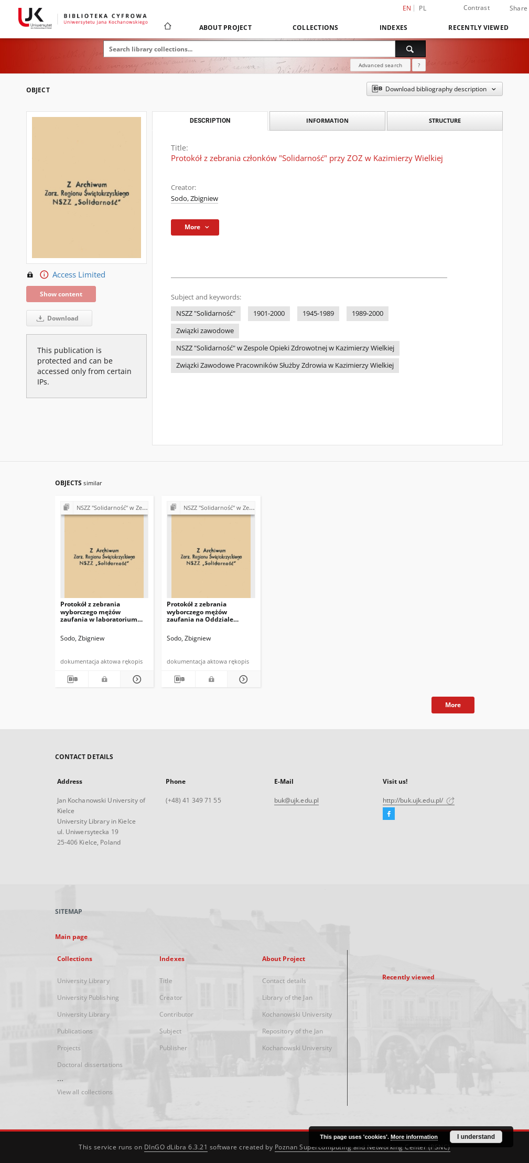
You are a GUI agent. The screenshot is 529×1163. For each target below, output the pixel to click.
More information (414, 1137)
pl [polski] (422, 8)
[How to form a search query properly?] (419, 65)
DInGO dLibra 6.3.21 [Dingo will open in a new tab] (176, 1147)
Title (165, 980)
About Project (225, 27)
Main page (71, 936)
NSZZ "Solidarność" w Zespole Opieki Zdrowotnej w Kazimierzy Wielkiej (285, 348)
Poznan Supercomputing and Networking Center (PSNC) (362, 1147)
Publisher (173, 1047)
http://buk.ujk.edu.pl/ (419, 800)
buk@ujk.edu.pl (296, 800)
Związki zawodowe (205, 330)
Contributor (176, 1014)
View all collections (85, 1091)
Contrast (476, 7)
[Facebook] (389, 814)
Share (518, 8)
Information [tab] (327, 120)
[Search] (410, 48)
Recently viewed (478, 27)
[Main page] (167, 27)
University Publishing (88, 997)
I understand (476, 1136)
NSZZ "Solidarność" (205, 313)
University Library (83, 980)
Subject (170, 1031)
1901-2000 (269, 313)
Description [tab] (210, 120)
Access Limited (65, 275)
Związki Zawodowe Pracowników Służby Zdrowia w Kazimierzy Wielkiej (285, 365)
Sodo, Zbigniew (194, 198)
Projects (69, 1047)
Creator (170, 997)
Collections (316, 27)
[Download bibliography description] (71, 679)
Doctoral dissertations (90, 1064)
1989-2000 (367, 313)
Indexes (394, 27)
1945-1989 (318, 313)
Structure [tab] (445, 120)
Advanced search (380, 65)
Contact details (284, 980)
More (453, 704)
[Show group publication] (104, 508)
